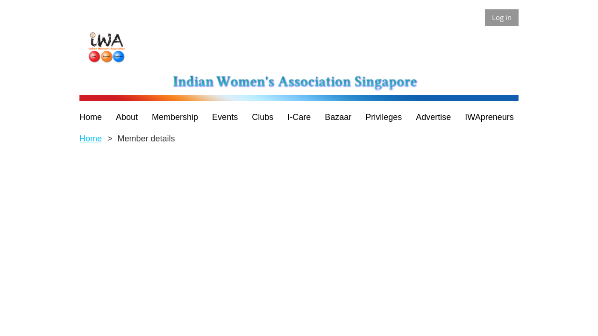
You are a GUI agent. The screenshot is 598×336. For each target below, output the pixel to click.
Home (90, 138)
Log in (502, 17)
